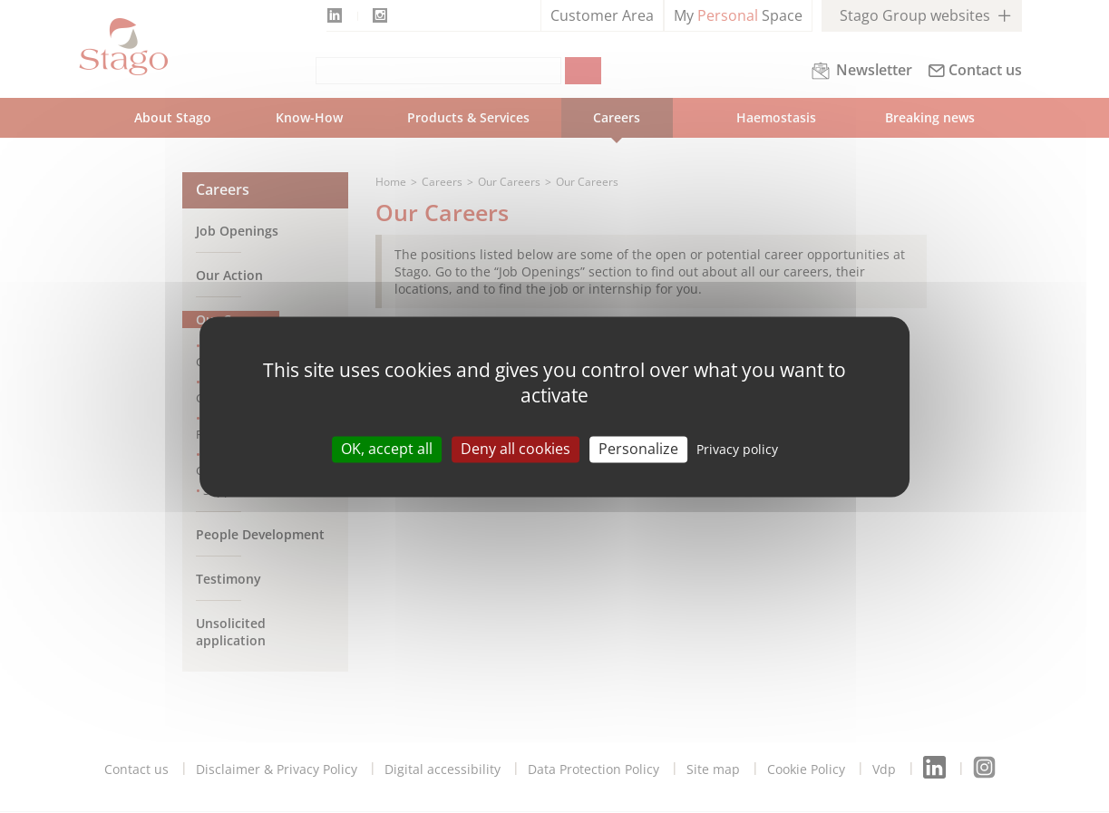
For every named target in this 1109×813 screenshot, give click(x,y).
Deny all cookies (515, 449)
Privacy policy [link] (737, 449)
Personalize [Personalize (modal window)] (638, 449)
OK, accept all (387, 449)
